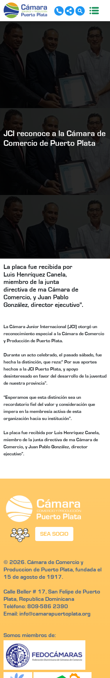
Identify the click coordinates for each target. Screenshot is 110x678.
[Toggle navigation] (92, 10)
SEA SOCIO (54, 534)
